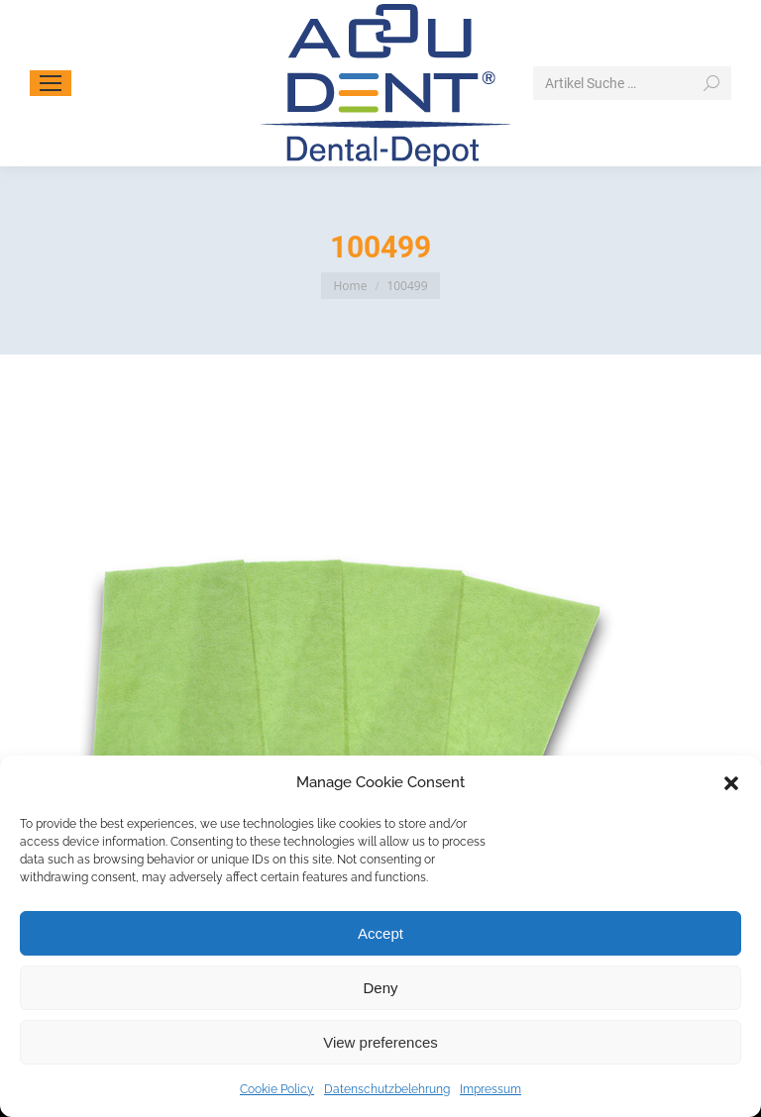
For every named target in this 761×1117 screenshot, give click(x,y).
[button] (731, 783)
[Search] (632, 83)
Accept (380, 933)
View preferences (380, 1042)
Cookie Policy (277, 1089)
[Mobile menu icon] (50, 83)
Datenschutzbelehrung (387, 1089)
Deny (380, 987)
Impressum (490, 1089)
